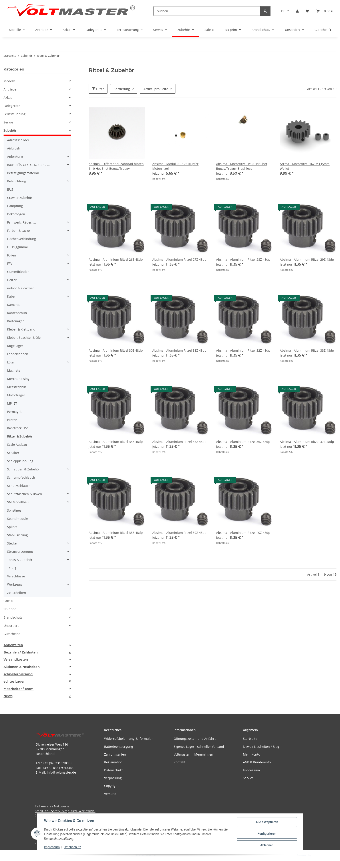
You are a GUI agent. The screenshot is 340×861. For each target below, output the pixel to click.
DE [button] (283, 11)
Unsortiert (11, 625)
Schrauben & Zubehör (23, 469)
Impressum (52, 847)
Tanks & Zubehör (19, 560)
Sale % (8, 601)
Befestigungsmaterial (23, 173)
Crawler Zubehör (19, 198)
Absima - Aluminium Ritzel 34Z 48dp (116, 442)
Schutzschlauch (18, 486)
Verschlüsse (16, 576)
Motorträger (16, 395)
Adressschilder (18, 140)
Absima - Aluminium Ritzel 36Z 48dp (243, 442)
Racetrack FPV (17, 428)
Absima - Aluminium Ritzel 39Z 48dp (179, 532)
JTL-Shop (317, 855)
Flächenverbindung (21, 239)
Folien (11, 255)
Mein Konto (251, 754)
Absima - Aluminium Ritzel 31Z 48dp (179, 350)
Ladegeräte (12, 106)
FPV (9, 263)
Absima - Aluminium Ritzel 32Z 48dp (243, 350)
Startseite (250, 738)
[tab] (37, 645)
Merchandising (18, 379)
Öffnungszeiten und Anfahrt (195, 738)
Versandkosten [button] (16, 659)
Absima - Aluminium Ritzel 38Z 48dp (116, 532)
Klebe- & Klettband (21, 329)
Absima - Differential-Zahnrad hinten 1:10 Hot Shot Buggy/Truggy (116, 166)
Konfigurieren (266, 833)
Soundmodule (17, 518)
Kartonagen (15, 321)
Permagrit (14, 411)
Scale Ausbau (17, 444)
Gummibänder (18, 272)
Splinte (12, 527)
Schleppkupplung (20, 461)
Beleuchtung (16, 181)
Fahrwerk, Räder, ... (21, 222)
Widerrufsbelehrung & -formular (128, 738)
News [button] (8, 696)
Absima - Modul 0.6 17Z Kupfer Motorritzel (175, 166)
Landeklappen (17, 354)
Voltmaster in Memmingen (193, 754)
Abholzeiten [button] (13, 645)
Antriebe (10, 89)
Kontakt (179, 762)
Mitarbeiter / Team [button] (19, 689)
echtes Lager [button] (14, 682)
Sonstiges (14, 510)
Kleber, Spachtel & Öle (24, 337)
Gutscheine (12, 634)
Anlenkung (15, 156)
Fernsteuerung (15, 114)
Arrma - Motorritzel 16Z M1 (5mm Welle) (305, 166)
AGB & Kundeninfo (257, 762)
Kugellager (15, 346)
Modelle (10, 81)
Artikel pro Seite (155, 89)
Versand (110, 794)
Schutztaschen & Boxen (24, 494)
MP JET (12, 403)
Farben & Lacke (18, 230)
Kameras (13, 304)
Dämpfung (15, 206)
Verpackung (113, 778)
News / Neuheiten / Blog (261, 746)
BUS (10, 189)
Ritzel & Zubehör (19, 436)
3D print (10, 609)
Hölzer (12, 280)
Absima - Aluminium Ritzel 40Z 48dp (243, 532)
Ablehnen (266, 845)
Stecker (12, 543)
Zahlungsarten (115, 754)
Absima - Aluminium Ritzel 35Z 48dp (179, 442)
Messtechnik (16, 387)
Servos (8, 122)
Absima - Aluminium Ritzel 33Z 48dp (307, 350)
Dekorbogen (16, 214)
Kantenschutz (17, 313)
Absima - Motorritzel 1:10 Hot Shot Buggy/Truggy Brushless (241, 166)
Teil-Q (11, 568)
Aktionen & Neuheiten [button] (22, 667)
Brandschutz (13, 617)
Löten (11, 362)
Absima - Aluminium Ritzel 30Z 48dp (116, 350)
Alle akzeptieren (267, 822)
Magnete (13, 370)
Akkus (8, 97)
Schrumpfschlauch (21, 477)
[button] (297, 11)
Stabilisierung (17, 535)
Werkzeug (14, 584)
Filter (98, 89)
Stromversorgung (20, 551)
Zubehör (10, 130)
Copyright (111, 786)
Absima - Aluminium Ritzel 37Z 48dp (307, 442)
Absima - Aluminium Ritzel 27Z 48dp (179, 259)
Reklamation (113, 762)
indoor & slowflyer (20, 288)
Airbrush (13, 148)
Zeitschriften (16, 593)
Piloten (12, 420)
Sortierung (122, 89)
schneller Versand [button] (18, 674)
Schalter (13, 453)
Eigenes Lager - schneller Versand (199, 746)
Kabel (11, 296)
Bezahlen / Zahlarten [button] (21, 652)
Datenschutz (72, 847)
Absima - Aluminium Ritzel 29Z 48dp (307, 259)
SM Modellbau (18, 502)
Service (248, 778)
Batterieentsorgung (118, 746)
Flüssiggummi (17, 247)
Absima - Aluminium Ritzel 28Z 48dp (243, 259)
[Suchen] (206, 11)
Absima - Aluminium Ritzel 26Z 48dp (116, 259)
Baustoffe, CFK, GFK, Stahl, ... (28, 165)
